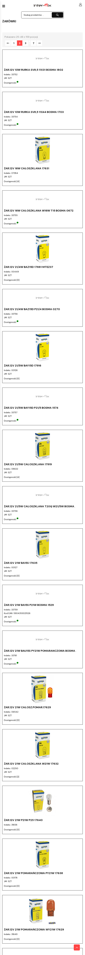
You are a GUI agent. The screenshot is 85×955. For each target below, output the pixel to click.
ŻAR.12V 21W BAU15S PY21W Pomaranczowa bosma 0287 (39, 652)
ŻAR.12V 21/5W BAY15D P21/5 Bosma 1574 (31, 408)
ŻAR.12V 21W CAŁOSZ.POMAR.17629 (27, 681)
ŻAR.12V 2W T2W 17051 (19, 947)
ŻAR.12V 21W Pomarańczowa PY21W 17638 (33, 770)
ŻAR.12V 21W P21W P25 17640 (23, 743)
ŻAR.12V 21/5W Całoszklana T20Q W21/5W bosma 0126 (39, 508)
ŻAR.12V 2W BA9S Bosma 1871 (23, 917)
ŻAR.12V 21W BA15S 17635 (20, 563)
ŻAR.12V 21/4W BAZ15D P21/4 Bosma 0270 (32, 309)
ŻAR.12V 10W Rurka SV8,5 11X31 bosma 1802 (33, 70)
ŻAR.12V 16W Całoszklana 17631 (26, 168)
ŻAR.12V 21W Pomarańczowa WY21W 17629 (34, 801)
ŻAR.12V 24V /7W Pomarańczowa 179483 (32, 859)
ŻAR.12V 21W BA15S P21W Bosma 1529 (29, 605)
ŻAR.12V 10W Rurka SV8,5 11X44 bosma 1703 (34, 112)
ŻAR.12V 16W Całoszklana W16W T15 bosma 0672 (38, 210)
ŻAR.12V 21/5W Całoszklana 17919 (28, 464)
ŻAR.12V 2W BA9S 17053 (19, 886)
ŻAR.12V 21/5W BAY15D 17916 (22, 365)
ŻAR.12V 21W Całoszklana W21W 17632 (31, 712)
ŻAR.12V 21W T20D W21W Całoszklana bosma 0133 (39, 828)
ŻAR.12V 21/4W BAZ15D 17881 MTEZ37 (28, 267)
